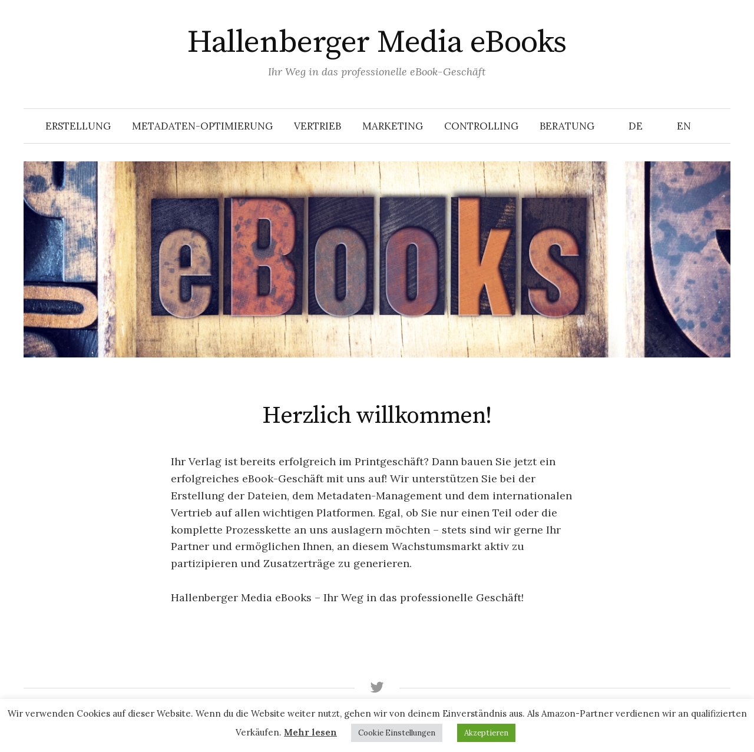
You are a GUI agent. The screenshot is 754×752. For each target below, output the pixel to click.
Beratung (567, 126)
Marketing (392, 126)
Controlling (481, 126)
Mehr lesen (310, 732)
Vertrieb (317, 126)
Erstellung (78, 126)
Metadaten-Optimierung (202, 126)
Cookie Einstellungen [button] (396, 733)
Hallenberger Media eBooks (377, 42)
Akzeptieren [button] (486, 733)
